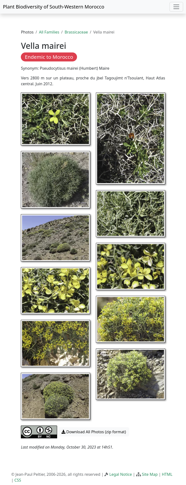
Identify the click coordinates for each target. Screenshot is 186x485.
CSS (17, 480)
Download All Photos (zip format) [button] (94, 431)
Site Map (150, 474)
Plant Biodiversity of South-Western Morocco (53, 6)
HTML (167, 474)
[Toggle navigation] (176, 7)
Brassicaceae (76, 32)
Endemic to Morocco (49, 56)
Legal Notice (120, 474)
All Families (49, 32)
